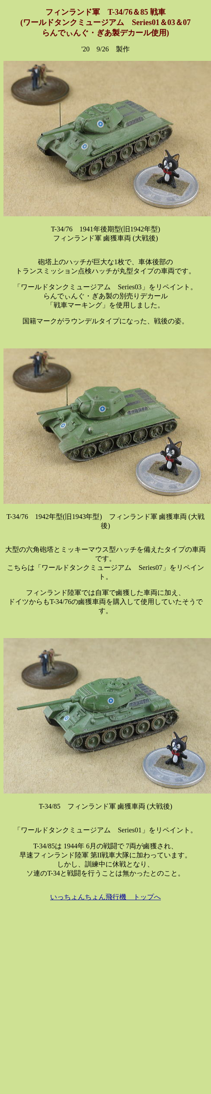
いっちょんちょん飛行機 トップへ (105, 897)
